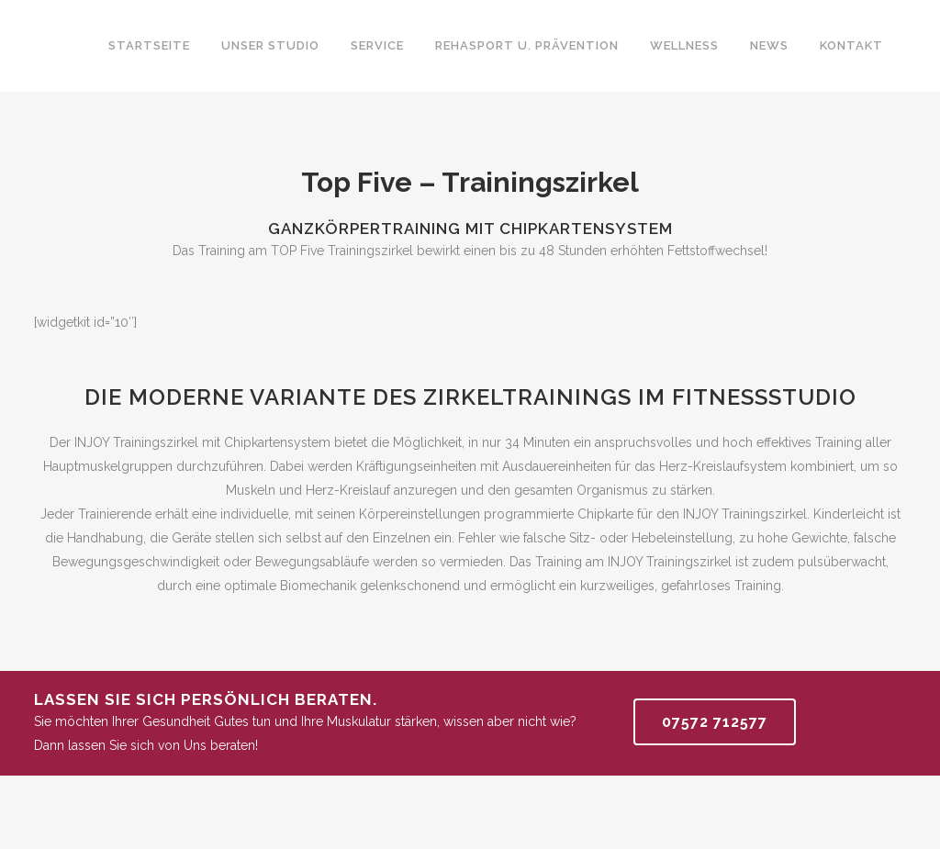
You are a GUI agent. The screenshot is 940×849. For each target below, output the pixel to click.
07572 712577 (714, 722)
